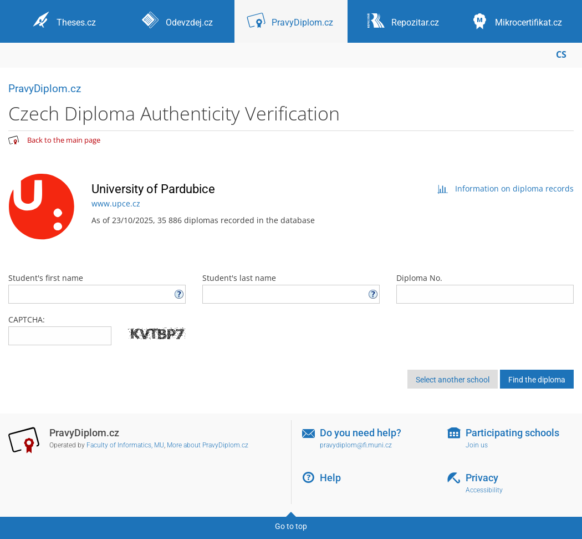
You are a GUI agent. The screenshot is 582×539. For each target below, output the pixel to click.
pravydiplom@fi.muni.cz (356, 445)
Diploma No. (485, 288)
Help (330, 477)
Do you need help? (360, 433)
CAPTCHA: (26, 319)
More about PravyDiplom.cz (207, 445)
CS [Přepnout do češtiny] (561, 54)
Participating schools (512, 433)
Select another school (452, 379)
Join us (477, 445)
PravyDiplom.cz (44, 88)
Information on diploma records (505, 188)
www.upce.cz (115, 203)
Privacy (482, 477)
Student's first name (97, 288)
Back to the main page (63, 140)
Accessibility (484, 490)
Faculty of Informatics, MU (125, 445)
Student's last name (291, 288)
